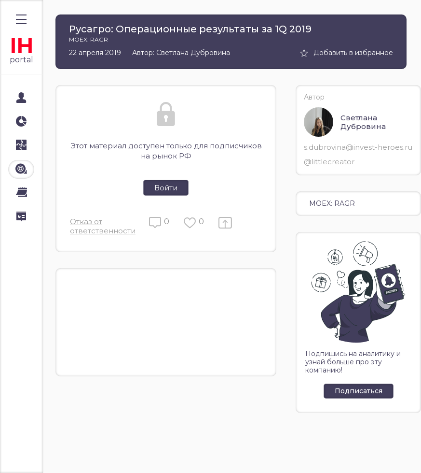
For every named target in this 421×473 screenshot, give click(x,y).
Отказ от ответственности (103, 226)
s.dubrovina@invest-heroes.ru (358, 147)
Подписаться (358, 391)
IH (21, 45)
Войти (165, 187)
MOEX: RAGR (332, 203)
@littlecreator (329, 161)
